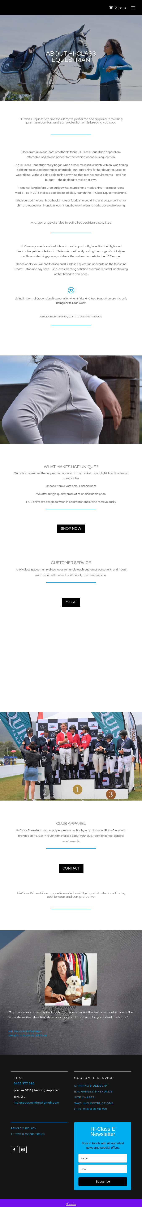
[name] (102, 1158)
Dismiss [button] (71, 1204)
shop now (71, 529)
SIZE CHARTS (84, 1097)
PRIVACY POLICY (23, 1128)
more (71, 602)
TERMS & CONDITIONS (28, 1134)
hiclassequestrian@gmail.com (36, 1102)
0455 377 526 (24, 1083)
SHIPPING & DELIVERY (91, 1085)
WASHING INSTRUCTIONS (93, 1103)
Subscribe (103, 1181)
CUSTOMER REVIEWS (90, 1109)
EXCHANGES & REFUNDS (93, 1091)
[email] (102, 1169)
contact (71, 868)
